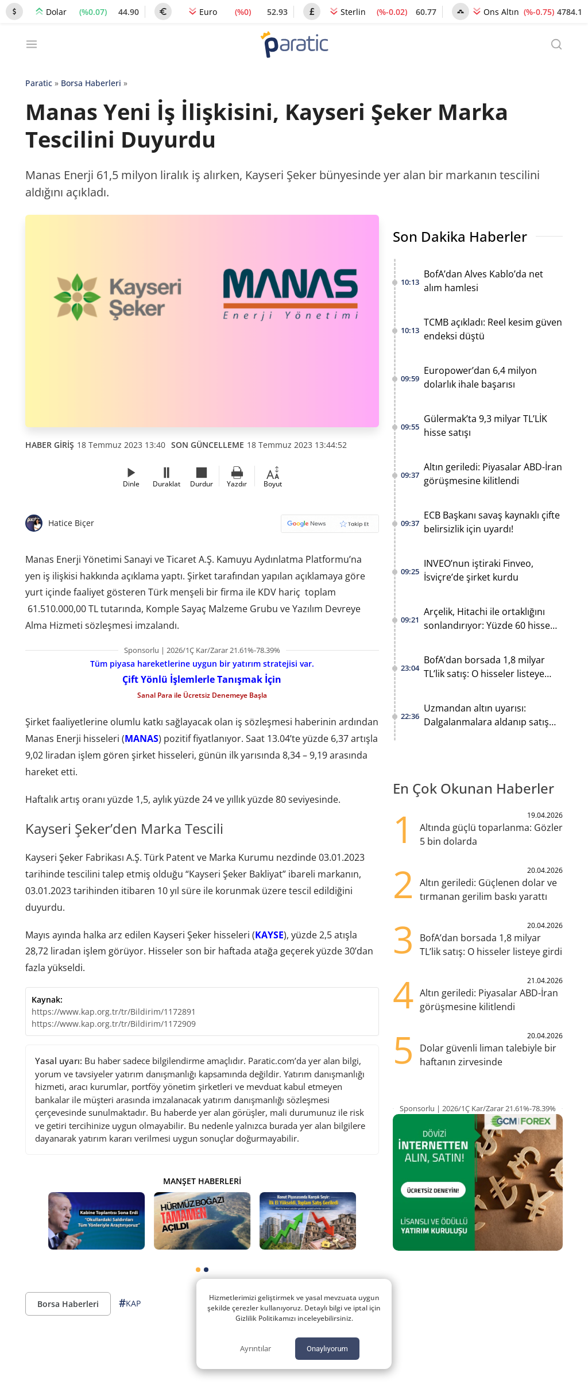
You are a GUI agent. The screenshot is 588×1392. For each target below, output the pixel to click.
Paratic (38, 83)
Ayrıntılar (255, 1348)
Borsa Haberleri (91, 83)
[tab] (198, 1269)
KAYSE (269, 935)
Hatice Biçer (71, 522)
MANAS (141, 738)
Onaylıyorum (327, 1348)
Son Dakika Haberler (460, 236)
